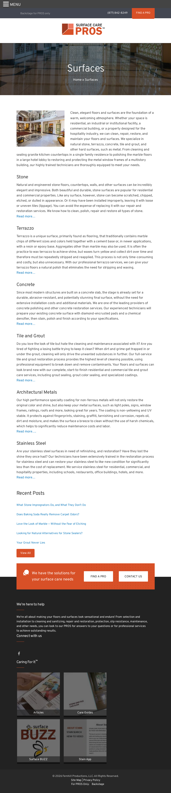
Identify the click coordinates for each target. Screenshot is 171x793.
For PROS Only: (80, 784)
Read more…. (26, 432)
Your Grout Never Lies (31, 543)
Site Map (76, 780)
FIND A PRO (143, 13)
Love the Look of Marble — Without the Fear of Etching (51, 524)
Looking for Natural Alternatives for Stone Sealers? (50, 533)
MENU (15, 4)
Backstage (98, 784)
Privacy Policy (91, 780)
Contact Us (133, 577)
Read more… (26, 216)
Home (77, 80)
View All (25, 553)
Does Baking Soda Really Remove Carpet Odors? (48, 514)
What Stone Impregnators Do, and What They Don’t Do (51, 505)
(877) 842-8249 (117, 13)
